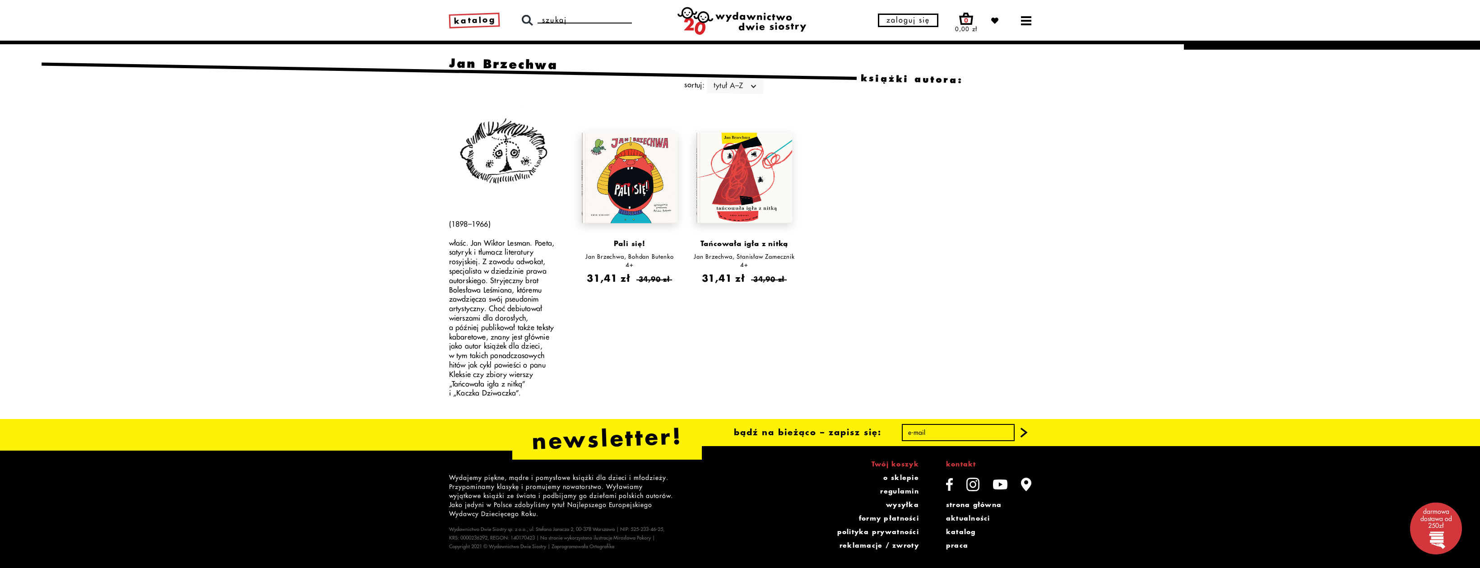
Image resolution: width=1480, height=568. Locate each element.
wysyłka (902, 505)
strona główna (974, 505)
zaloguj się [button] (908, 20)
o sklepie (901, 478)
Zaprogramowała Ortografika (583, 546)
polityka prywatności (878, 532)
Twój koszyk (895, 464)
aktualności (968, 518)
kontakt (961, 464)
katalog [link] (475, 20)
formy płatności (889, 518)
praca (957, 545)
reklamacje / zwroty (879, 545)
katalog (961, 532)
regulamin (899, 491)
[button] (1024, 432)
